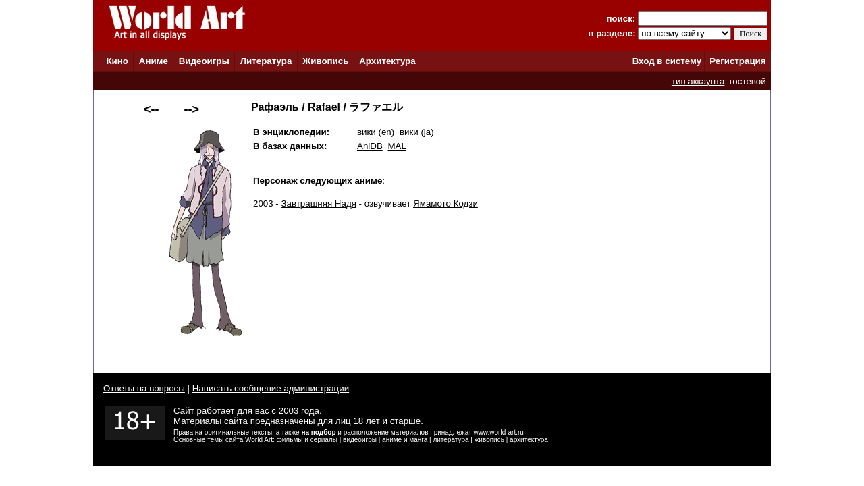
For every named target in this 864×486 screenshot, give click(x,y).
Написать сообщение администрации (270, 388)
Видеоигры (204, 61)
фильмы (290, 439)
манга (418, 439)
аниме (392, 439)
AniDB (370, 146)
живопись (489, 439)
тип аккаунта (698, 81)
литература (450, 439)
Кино (117, 61)
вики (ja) (417, 132)
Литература (266, 61)
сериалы (324, 439)
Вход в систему (666, 61)
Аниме (153, 61)
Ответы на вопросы (144, 388)
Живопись (325, 61)
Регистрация (737, 61)
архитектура (529, 439)
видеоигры (360, 439)
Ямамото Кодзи (445, 203)
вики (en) (375, 132)
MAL (396, 146)
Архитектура (387, 61)
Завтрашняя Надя (318, 203)
